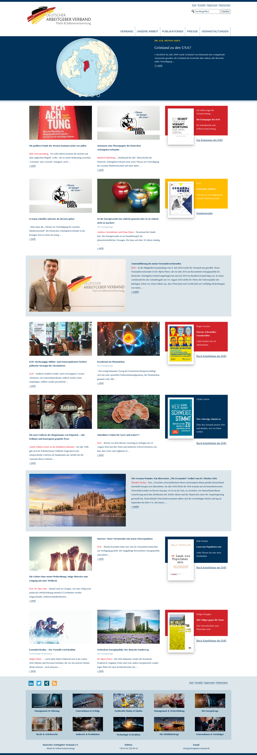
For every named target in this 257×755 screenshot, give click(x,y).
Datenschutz (224, 5)
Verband (126, 31)
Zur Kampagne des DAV (209, 140)
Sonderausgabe (204, 213)
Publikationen (172, 31)
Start (194, 5)
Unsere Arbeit (147, 31)
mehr (158, 65)
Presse (192, 31)
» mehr (32, 165)
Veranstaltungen (215, 31)
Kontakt (201, 5)
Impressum (212, 5)
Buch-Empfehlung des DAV (211, 356)
